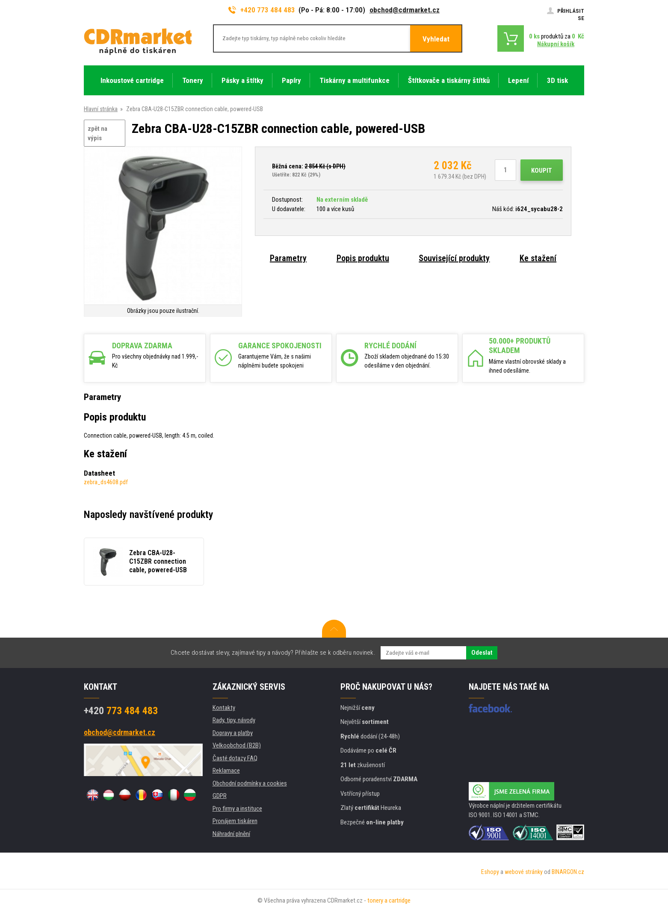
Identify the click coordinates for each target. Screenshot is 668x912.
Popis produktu (363, 258)
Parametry (288, 258)
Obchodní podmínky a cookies (250, 783)
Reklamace (226, 770)
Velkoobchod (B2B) (237, 745)
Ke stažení (538, 258)
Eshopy (490, 871)
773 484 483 (121, 711)
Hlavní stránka (101, 109)
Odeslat (481, 652)
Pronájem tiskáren (235, 821)
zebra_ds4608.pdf (106, 482)
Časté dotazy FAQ (235, 758)
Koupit (541, 170)
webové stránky (524, 871)
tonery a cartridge (389, 900)
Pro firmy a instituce (237, 808)
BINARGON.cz (568, 871)
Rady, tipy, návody (234, 720)
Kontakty (224, 708)
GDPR (220, 796)
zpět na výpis (97, 133)
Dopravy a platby (233, 733)
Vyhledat (436, 39)
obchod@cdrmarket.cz (404, 10)
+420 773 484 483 (261, 10)
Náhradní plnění (231, 834)
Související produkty (454, 258)
